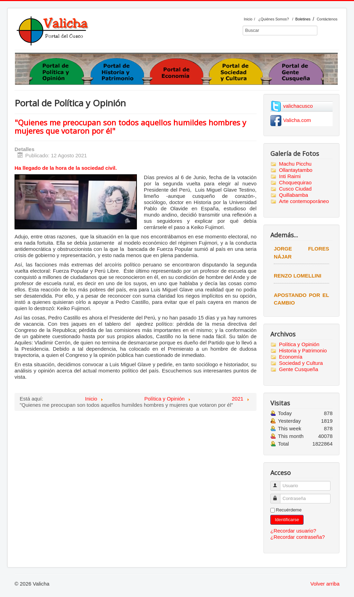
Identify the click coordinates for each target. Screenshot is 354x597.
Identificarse (287, 519)
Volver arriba (324, 584)
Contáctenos (327, 19)
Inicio (248, 19)
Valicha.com (297, 120)
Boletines (302, 19)
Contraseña (278, 495)
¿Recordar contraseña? (297, 537)
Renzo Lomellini (298, 276)
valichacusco (298, 106)
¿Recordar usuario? (293, 531)
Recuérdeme (288, 509)
